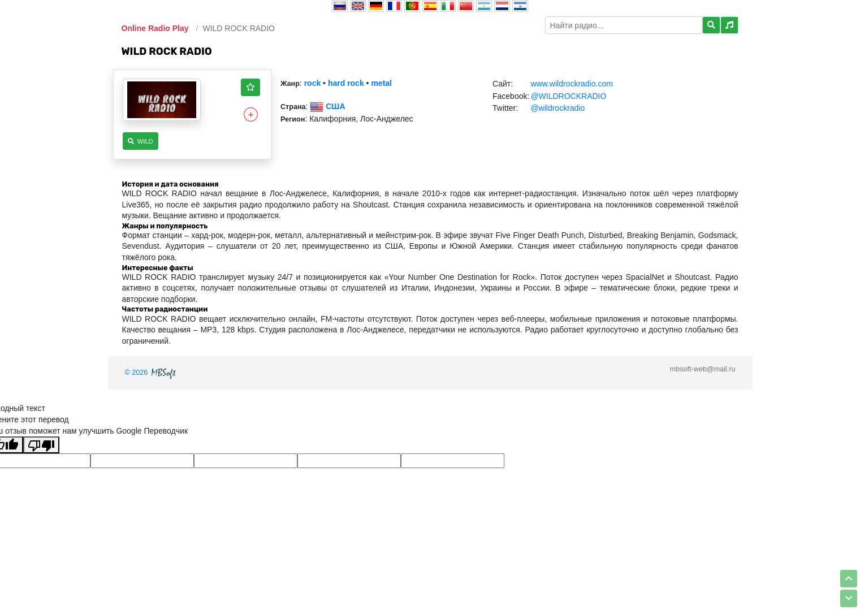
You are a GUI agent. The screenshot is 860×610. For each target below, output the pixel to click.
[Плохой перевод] (41, 444)
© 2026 (151, 373)
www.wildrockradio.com (571, 83)
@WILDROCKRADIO (568, 96)
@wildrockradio (557, 108)
